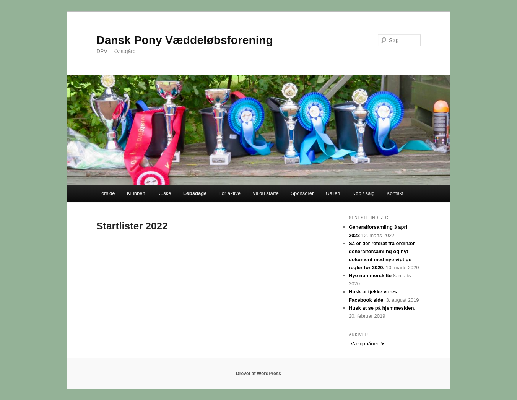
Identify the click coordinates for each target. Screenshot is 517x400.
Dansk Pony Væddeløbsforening (184, 40)
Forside (106, 193)
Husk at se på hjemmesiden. (382, 308)
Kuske (164, 193)
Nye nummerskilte (370, 275)
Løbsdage (194, 193)
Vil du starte (265, 193)
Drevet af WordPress (258, 373)
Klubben (136, 193)
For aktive (230, 193)
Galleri (333, 193)
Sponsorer (302, 193)
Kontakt (395, 193)
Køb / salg (363, 193)
